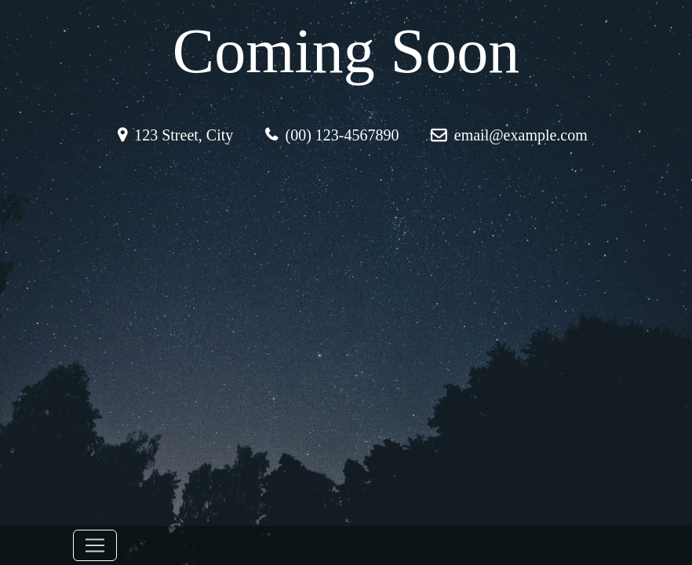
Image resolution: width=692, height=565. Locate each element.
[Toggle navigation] (95, 545)
